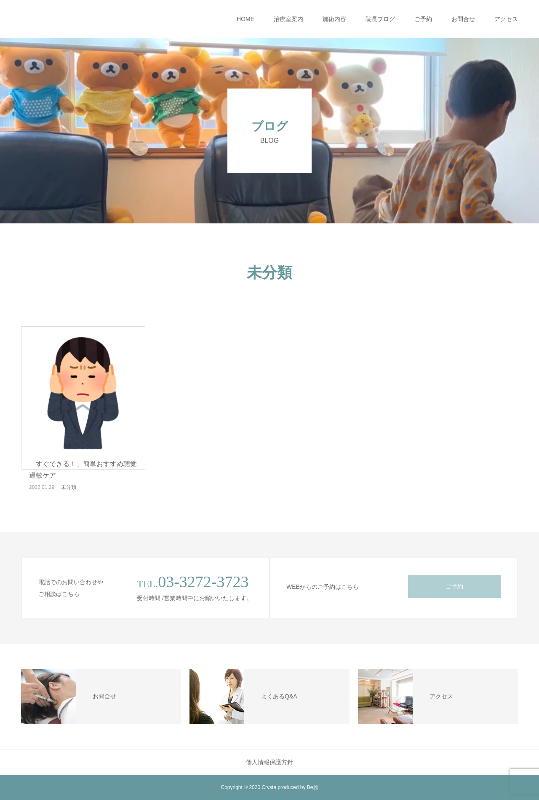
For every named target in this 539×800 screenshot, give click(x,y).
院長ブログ (380, 19)
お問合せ (463, 19)
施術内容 (334, 19)
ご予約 (423, 19)
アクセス (506, 19)
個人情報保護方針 (269, 762)
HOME (245, 19)
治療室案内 (288, 19)
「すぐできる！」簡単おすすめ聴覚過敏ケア (83, 469)
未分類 (68, 487)
